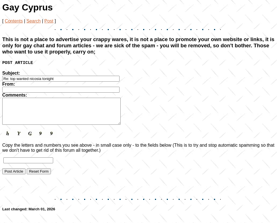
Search (33, 21)
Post (48, 21)
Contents (14, 21)
